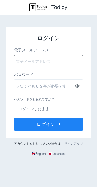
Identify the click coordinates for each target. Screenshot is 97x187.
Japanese (57, 154)
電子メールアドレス (31, 50)
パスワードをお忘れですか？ (34, 99)
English (39, 154)
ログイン (48, 124)
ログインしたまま (33, 108)
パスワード (23, 74)
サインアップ (73, 143)
